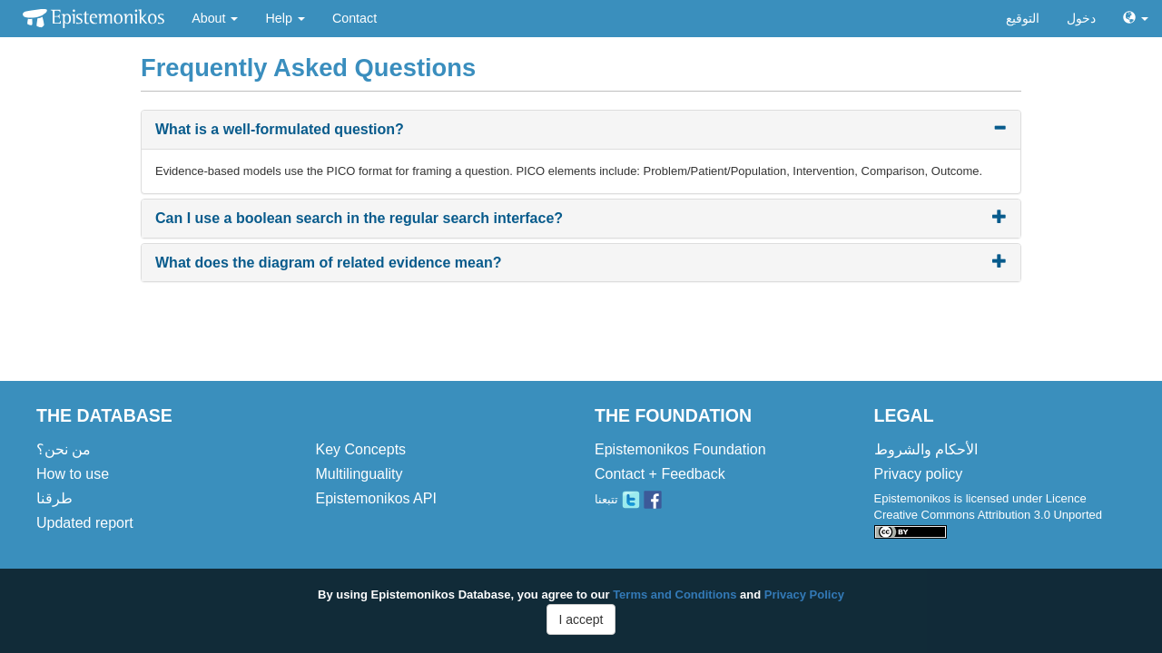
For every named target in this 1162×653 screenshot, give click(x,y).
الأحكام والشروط (926, 449)
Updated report (84, 523)
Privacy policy (918, 474)
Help (284, 18)
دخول (1081, 18)
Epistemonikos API (376, 498)
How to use (72, 474)
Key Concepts (361, 449)
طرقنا (54, 498)
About (215, 18)
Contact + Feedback (660, 474)
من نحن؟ (63, 449)
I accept (580, 619)
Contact (354, 18)
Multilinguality (359, 474)
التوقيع (1022, 18)
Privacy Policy (804, 594)
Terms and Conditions (674, 594)
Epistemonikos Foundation (680, 449)
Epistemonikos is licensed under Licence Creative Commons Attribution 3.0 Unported (988, 515)
